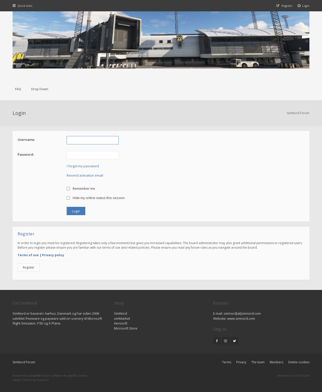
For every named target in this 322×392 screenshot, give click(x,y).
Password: (26, 154)
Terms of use (28, 255)
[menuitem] (304, 6)
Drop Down (39, 89)
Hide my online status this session (96, 197)
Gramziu (43, 380)
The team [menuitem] (258, 362)
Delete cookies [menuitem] (298, 362)
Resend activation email (85, 175)
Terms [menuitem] (226, 362)
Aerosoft (120, 323)
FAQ (18, 89)
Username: (26, 139)
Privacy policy (53, 255)
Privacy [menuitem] (241, 362)
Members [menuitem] (276, 362)
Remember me (81, 188)
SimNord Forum (24, 362)
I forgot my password (83, 166)
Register (28, 267)
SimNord (120, 313)
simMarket (122, 318)
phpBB (34, 375)
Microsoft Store (125, 328)
